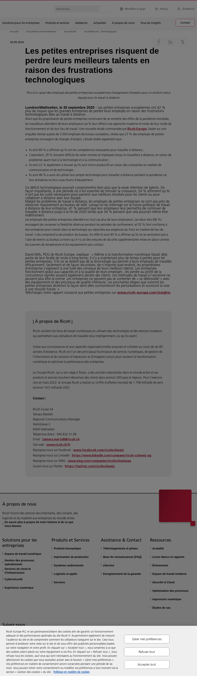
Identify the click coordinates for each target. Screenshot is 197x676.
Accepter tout (147, 664)
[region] (98, 651)
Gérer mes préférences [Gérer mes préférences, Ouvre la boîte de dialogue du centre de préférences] (147, 639)
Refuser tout (147, 651)
